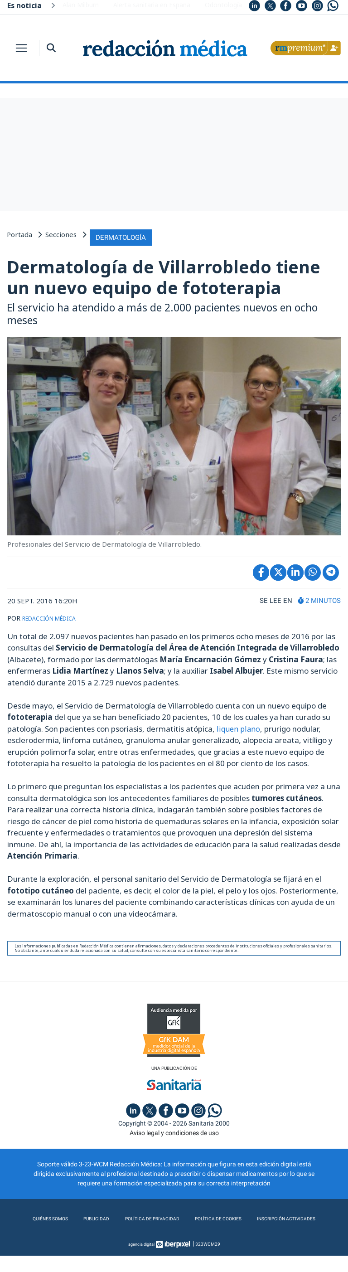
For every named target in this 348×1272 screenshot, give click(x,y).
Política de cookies (266, 1217)
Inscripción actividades (174, 1235)
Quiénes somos (74, 1217)
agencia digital (141, 1260)
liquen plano (238, 725)
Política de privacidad (189, 1217)
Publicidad (125, 1217)
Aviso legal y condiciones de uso (174, 1131)
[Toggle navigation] (21, 48)
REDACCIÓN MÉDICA (55, 614)
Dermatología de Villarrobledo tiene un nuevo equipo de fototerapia (163, 274)
